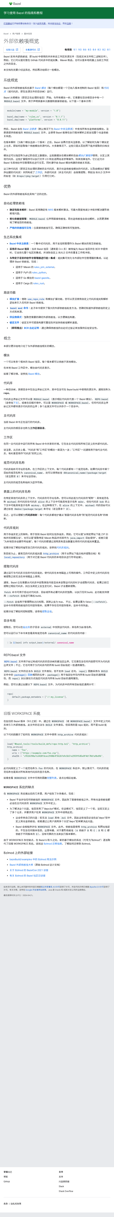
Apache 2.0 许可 (97, 887)
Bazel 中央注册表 (63, 129)
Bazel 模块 (34, 373)
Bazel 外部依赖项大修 (21, 864)
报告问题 (12, 49)
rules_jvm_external (44, 267)
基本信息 (28, 34)
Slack (61, 1186)
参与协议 (56, 23)
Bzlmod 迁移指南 (53, 843)
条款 (6, 1204)
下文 (15, 402)
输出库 (26, 627)
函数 (23, 674)
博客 (6, 1177)
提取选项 (47, 611)
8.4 (94, 49)
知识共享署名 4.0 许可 (50, 887)
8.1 (108, 49)
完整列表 (52, 778)
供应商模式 (16, 317)
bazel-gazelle (42, 278)
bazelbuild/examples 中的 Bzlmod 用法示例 (33, 859)
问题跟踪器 (64, 1181)
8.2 (104, 49)
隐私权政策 (16, 1204)
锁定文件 (14, 322)
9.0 (80, 49)
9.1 (75, 49)
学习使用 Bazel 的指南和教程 (23, 13)
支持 (61, 1177)
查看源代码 (33, 49)
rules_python (39, 272)
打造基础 (8, 23)
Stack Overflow (66, 1191)
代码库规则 (63, 547)
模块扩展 (14, 299)
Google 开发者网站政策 (36, 890)
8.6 (84, 49)
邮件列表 (41, 23)
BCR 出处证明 (31, 328)
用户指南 (16, 34)
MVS (50, 209)
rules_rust (38, 283)
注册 (69, 23)
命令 (19, 308)
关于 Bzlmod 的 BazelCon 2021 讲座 (29, 870)
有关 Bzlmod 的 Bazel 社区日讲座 (27, 875)
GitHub (7, 1181)
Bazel (6, 34)
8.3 (99, 49)
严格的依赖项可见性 (20, 227)
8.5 (89, 49)
